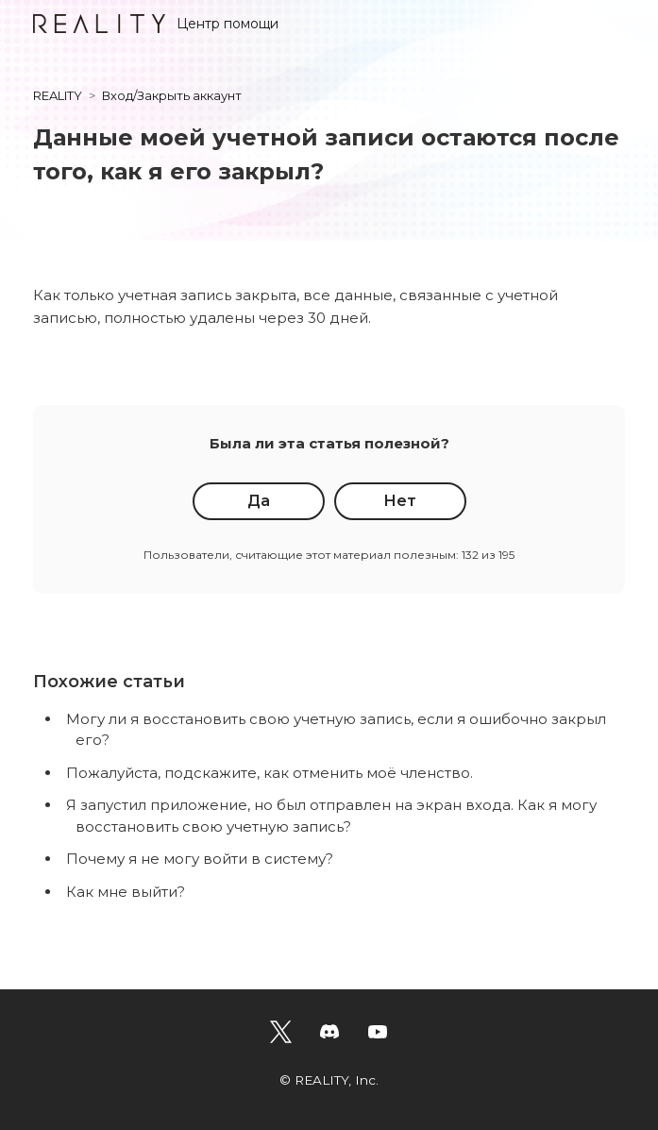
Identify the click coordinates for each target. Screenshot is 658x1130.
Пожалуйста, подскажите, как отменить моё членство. (269, 773)
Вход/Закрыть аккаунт (172, 95)
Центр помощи (155, 23)
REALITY (57, 95)
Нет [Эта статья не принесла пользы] (399, 501)
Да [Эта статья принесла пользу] (258, 501)
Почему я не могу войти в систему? (199, 859)
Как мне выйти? (125, 892)
